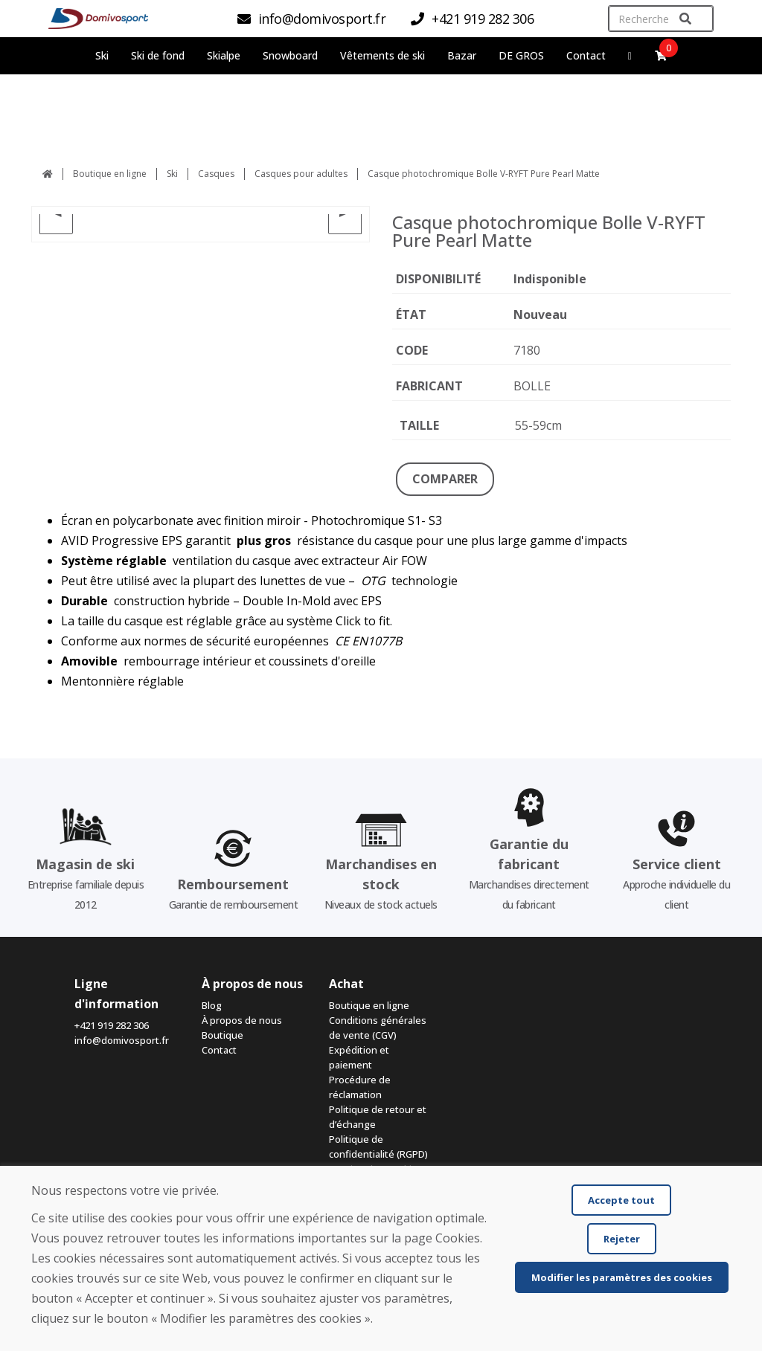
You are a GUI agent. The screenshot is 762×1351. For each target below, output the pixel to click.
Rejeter (621, 1238)
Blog (212, 1005)
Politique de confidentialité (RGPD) (378, 1146)
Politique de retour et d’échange (377, 1117)
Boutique (222, 1035)
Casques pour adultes (301, 173)
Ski (172, 173)
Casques (216, 173)
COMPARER (445, 479)
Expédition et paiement (359, 1057)
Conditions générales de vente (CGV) (377, 1027)
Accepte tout (621, 1200)
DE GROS (521, 55)
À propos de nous (242, 1020)
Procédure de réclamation (360, 1087)
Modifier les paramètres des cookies (621, 1277)
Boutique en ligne (110, 173)
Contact (586, 55)
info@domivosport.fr (121, 1040)
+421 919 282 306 (111, 1025)
